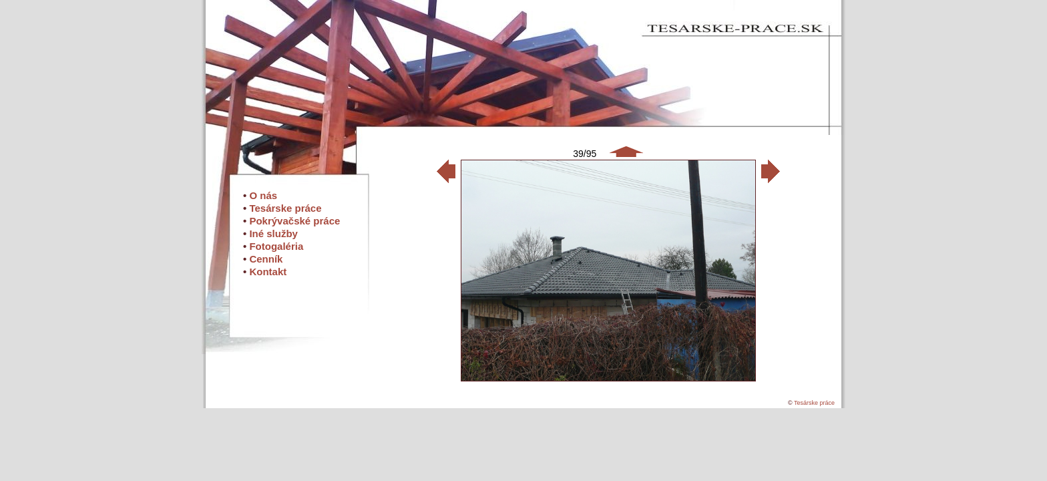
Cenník (265, 259)
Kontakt (267, 271)
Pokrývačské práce (294, 220)
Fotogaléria (276, 246)
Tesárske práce (285, 208)
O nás (263, 195)
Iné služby (273, 233)
